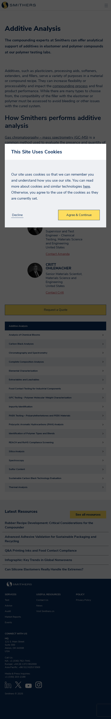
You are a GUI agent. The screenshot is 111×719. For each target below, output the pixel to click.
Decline (17, 215)
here (86, 186)
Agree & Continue (79, 215)
